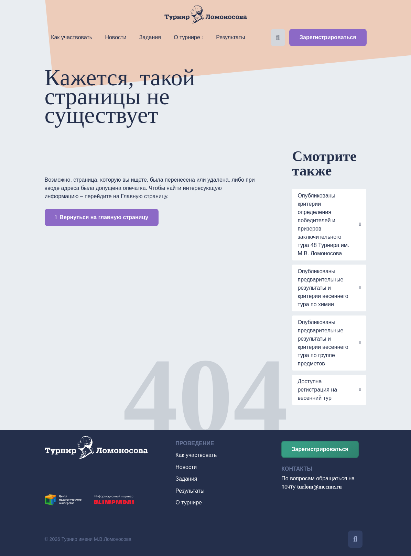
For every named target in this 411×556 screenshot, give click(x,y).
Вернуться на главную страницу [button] (102, 217)
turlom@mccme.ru (319, 487)
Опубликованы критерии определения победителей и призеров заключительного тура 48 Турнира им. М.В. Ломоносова (323, 224)
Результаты (230, 37)
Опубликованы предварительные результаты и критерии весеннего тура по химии (323, 287)
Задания (150, 37)
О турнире (187, 37)
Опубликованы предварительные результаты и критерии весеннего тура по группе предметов (323, 342)
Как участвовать (71, 37)
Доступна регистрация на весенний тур (317, 389)
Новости (115, 37)
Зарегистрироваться (328, 37)
